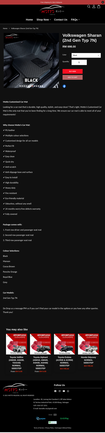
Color (64, 56)
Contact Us (60, 20)
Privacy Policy (49, 429)
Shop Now (44, 20)
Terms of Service (39, 429)
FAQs (75, 20)
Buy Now (72, 72)
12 (42, 87)
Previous (5, 61)
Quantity (66, 62)
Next (56, 61)
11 (40, 87)
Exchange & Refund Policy (63, 429)
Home (29, 20)
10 (38, 87)
